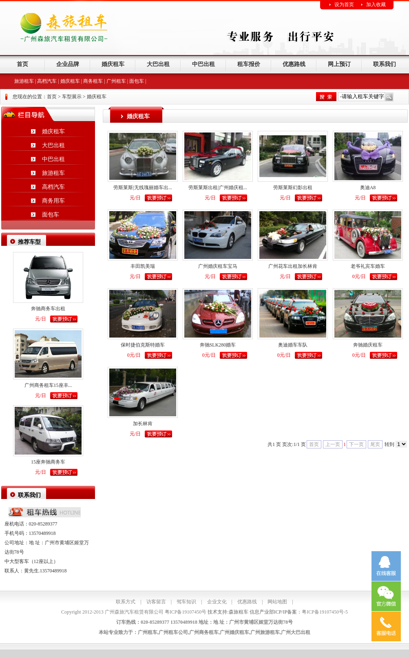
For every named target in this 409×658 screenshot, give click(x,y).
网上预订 (339, 64)
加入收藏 (376, 4)
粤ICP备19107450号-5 (325, 612)
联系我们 (384, 64)
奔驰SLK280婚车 (218, 345)
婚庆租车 (113, 64)
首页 (22, 64)
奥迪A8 (368, 187)
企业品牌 (67, 64)
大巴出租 (158, 64)
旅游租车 (24, 81)
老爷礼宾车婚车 (368, 266)
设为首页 (344, 4)
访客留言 (156, 602)
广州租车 (116, 81)
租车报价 (248, 64)
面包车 (136, 81)
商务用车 (53, 201)
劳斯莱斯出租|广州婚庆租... (217, 187)
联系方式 (125, 602)
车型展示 (72, 96)
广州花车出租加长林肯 (292, 266)
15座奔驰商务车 (48, 462)
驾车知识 (186, 602)
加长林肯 (143, 423)
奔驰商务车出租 (48, 308)
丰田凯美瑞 (142, 266)
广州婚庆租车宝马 (217, 266)
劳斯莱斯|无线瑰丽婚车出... (142, 187)
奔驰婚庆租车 (367, 345)
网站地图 (277, 602)
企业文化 (217, 602)
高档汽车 (47, 81)
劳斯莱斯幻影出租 (292, 187)
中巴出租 (203, 64)
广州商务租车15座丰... (48, 385)
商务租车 (93, 81)
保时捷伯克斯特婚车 (143, 345)
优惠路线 (294, 64)
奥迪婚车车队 (292, 345)
